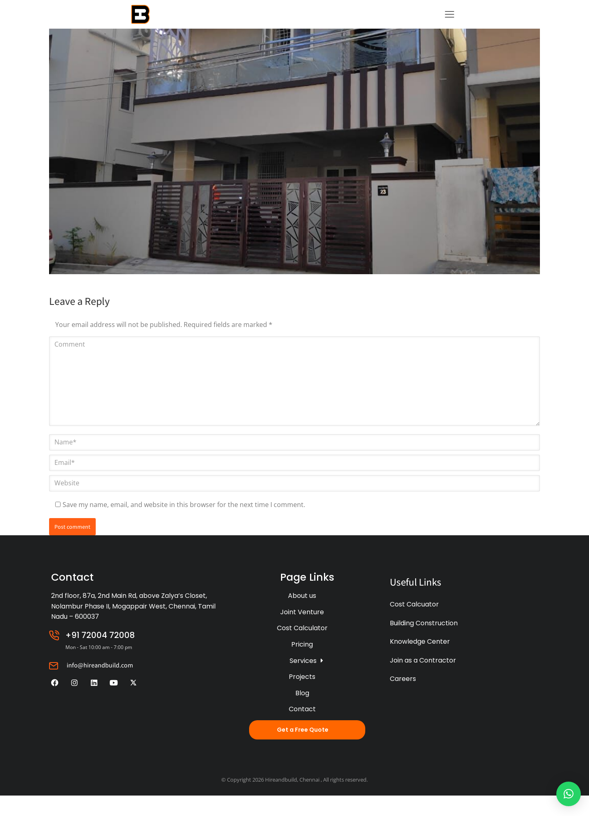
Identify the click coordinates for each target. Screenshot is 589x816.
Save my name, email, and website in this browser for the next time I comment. (184, 525)
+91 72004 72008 (100, 655)
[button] (568, 794)
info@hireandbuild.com (100, 685)
